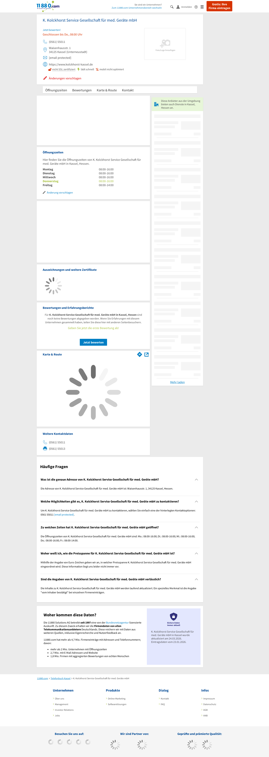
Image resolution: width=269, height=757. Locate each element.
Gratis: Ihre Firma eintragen (219, 6)
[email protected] (64, 514)
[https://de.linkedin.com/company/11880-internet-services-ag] (88, 742)
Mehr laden (177, 382)
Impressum (209, 698)
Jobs (57, 715)
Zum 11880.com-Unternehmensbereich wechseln (137, 7)
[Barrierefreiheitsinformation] (198, 6)
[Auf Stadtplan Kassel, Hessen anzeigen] (146, 354)
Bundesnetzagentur (117, 622)
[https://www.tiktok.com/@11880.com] (60, 742)
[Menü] (204, 6)
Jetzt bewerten (93, 342)
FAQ (163, 704)
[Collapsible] (196, 479)
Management (61, 704)
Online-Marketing (116, 698)
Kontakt (128, 90)
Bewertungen (82, 90)
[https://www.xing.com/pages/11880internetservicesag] (78, 742)
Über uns (59, 698)
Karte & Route (107, 90)
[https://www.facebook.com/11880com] (51, 742)
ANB (205, 715)
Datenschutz (209, 704)
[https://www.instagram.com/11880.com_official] (69, 742)
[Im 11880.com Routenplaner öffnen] (139, 353)
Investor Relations (64, 709)
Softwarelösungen (117, 704)
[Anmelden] (185, 6)
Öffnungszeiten (56, 90)
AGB (205, 709)
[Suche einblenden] (173, 6)
